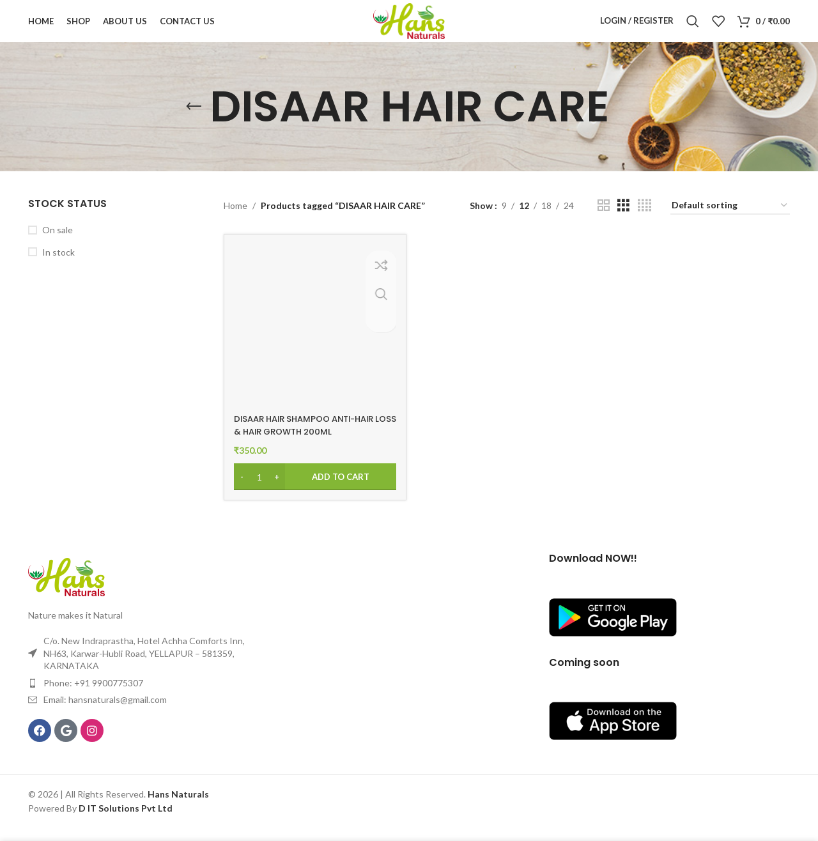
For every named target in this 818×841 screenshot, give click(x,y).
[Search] (693, 29)
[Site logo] (409, 27)
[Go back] (194, 122)
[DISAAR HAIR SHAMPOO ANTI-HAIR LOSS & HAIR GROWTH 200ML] (314, 339)
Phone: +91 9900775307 (93, 695)
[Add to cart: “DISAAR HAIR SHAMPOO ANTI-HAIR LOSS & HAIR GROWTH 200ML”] (314, 489)
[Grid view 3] (623, 221)
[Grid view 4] (644, 221)
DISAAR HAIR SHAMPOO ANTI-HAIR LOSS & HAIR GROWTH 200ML (311, 438)
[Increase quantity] (277, 489)
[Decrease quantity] (242, 489)
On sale (57, 245)
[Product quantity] (259, 489)
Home (235, 220)
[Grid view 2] (604, 221)
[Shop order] (730, 221)
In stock (58, 267)
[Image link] (66, 588)
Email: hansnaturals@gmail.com (105, 712)
